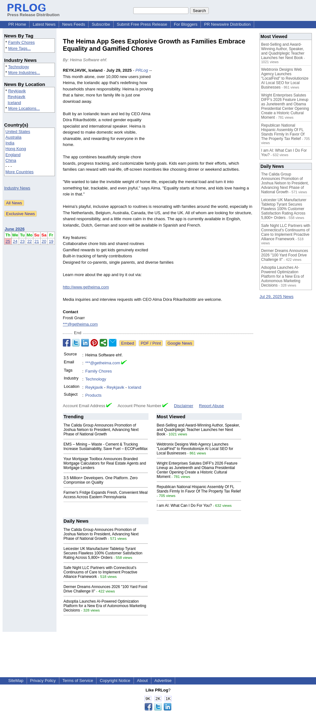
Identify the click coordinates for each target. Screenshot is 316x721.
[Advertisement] (205, 114)
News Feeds (73, 24)
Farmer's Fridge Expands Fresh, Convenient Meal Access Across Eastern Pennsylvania (105, 494)
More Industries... (24, 72)
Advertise (163, 680)
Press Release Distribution (33, 12)
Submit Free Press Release (142, 24)
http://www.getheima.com (86, 287)
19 (51, 241)
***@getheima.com (80, 324)
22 (29, 241)
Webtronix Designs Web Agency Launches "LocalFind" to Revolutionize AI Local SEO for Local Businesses (195, 448)
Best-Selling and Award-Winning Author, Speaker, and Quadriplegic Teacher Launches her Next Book (198, 429)
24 (15, 241)
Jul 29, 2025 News (276, 296)
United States (17, 131)
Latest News (44, 24)
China (10, 160)
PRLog (141, 70)
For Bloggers (185, 24)
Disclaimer (183, 405)
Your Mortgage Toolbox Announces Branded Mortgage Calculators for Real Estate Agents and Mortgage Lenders (104, 463)
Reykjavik (17, 91)
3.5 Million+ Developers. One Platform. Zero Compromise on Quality (100, 480)
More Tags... (19, 48)
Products (93, 395)
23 (22, 241)
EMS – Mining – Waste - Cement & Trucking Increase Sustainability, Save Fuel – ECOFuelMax (105, 446)
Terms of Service (78, 680)
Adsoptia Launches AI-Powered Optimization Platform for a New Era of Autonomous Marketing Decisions (104, 605)
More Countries (19, 171)
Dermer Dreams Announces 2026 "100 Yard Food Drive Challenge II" (284, 255)
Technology (18, 66)
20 (44, 241)
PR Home (17, 24)
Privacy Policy (43, 680)
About (142, 680)
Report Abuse (211, 405)
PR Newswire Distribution (227, 24)
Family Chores (21, 42)
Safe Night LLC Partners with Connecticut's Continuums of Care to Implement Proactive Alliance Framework (100, 572)
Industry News (17, 188)
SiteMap (15, 680)
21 (37, 241)
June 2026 (15, 229)
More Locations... (24, 108)
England (13, 154)
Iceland (14, 102)
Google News (180, 343)
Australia (13, 137)
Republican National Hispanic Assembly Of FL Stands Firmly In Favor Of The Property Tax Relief (199, 489)
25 (8, 241)
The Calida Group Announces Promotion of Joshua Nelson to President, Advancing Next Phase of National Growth (101, 429)
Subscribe (101, 24)
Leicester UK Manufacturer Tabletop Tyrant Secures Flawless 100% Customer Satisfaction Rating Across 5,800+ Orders (102, 553)
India (9, 143)
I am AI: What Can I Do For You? (184, 505)
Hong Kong (15, 148)
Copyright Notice (115, 680)
